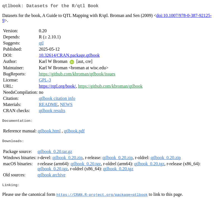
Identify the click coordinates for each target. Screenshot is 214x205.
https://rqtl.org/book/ (57, 87)
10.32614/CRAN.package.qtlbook (69, 56)
